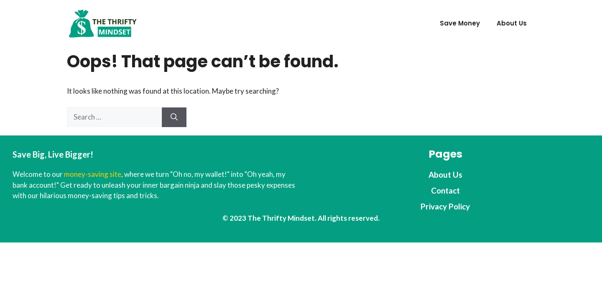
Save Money (460, 23)
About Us (512, 23)
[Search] (174, 117)
